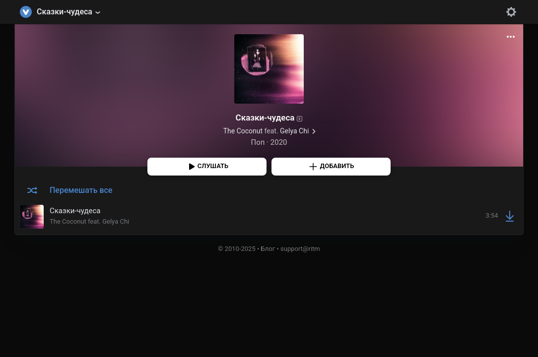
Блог (268, 248)
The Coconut (243, 131)
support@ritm (300, 248)
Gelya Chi (294, 131)
